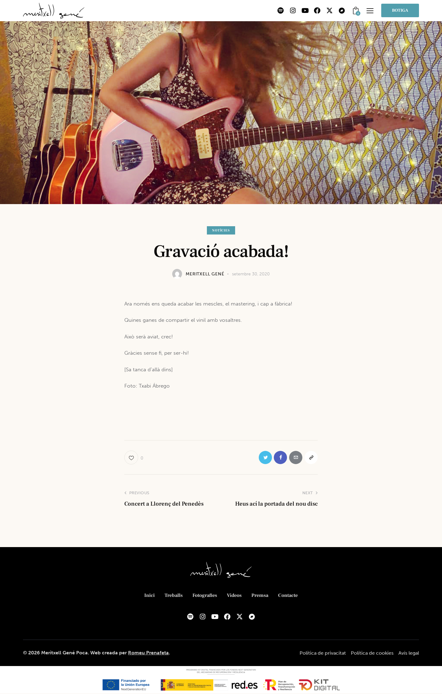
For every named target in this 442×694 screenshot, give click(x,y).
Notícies (221, 230)
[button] (370, 10)
